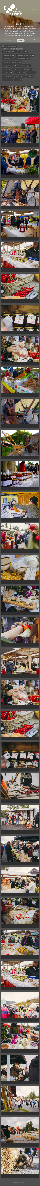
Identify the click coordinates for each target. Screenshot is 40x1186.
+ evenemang (25, 66)
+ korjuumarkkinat (9, 52)
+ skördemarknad (22, 59)
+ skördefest (8, 59)
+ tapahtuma (20, 73)
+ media (23, 52)
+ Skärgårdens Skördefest (12, 62)
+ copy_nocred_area (10, 76)
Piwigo (24, 1183)
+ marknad (7, 73)
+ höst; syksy (7, 80)
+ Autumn (31, 73)
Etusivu (4, 40)
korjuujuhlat (21, 40)
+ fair (16, 69)
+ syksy (18, 80)
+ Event (6, 69)
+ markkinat (26, 69)
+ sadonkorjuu (8, 55)
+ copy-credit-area (10, 66)
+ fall (22, 76)
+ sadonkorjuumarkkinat (25, 55)
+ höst (30, 76)
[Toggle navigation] (34, 9)
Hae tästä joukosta (9, 46)
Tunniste (11, 40)
